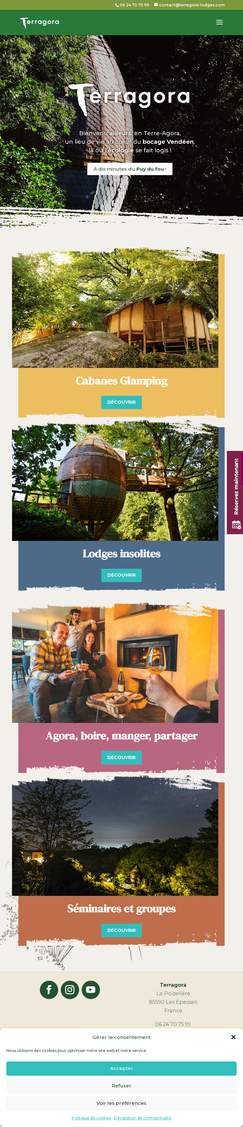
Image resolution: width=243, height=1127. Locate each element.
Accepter (121, 1068)
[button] (233, 1037)
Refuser (121, 1086)
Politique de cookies (91, 1118)
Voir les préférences (121, 1103)
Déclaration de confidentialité (142, 1118)
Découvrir (121, 402)
